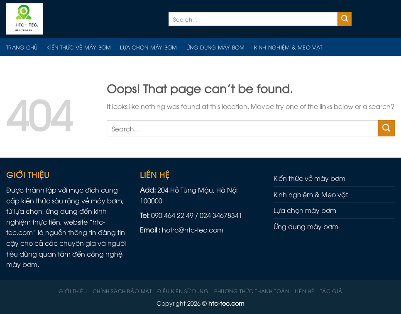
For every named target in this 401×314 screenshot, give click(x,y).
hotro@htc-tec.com (192, 229)
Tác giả (331, 290)
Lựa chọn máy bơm (148, 47)
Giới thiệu (73, 290)
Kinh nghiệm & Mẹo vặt (288, 47)
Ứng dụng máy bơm (215, 47)
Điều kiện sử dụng (182, 290)
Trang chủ (21, 47)
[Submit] (344, 19)
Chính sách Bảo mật (122, 290)
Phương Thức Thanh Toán (251, 290)
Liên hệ (304, 290)
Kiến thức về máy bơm (78, 47)
